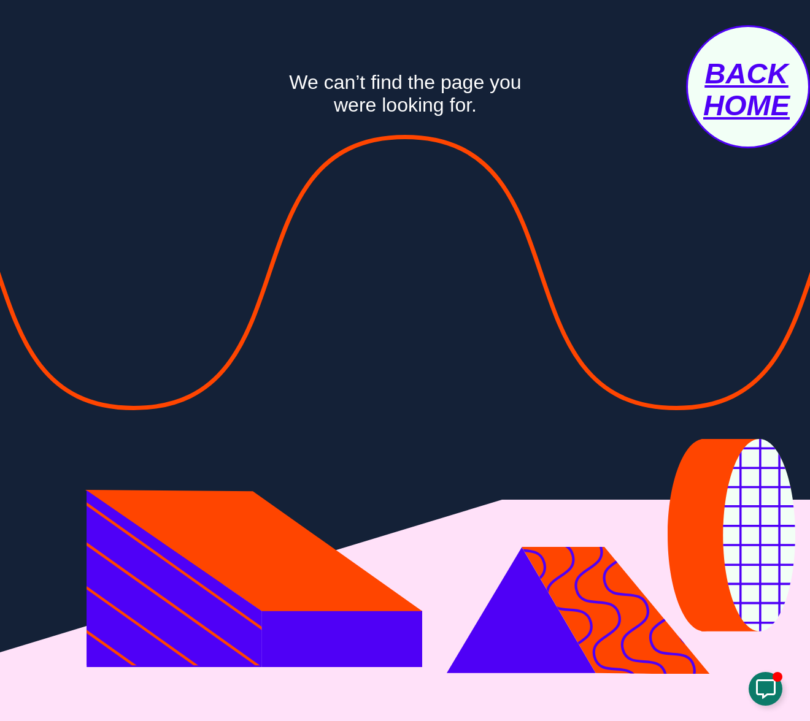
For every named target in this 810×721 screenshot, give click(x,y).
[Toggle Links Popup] (765, 689)
